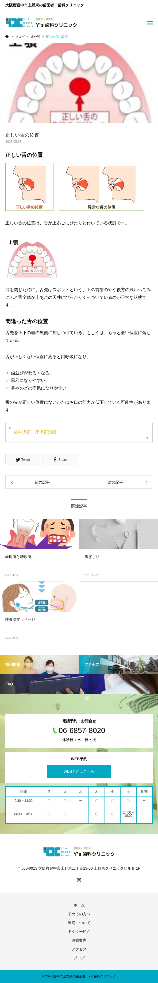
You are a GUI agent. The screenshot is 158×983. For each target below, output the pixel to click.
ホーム (79, 905)
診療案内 (79, 940)
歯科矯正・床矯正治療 (35, 432)
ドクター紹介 (79, 931)
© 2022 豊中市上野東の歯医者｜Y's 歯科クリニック (79, 976)
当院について (79, 923)
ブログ (79, 958)
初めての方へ (79, 914)
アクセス (79, 949)
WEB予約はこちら (79, 771)
